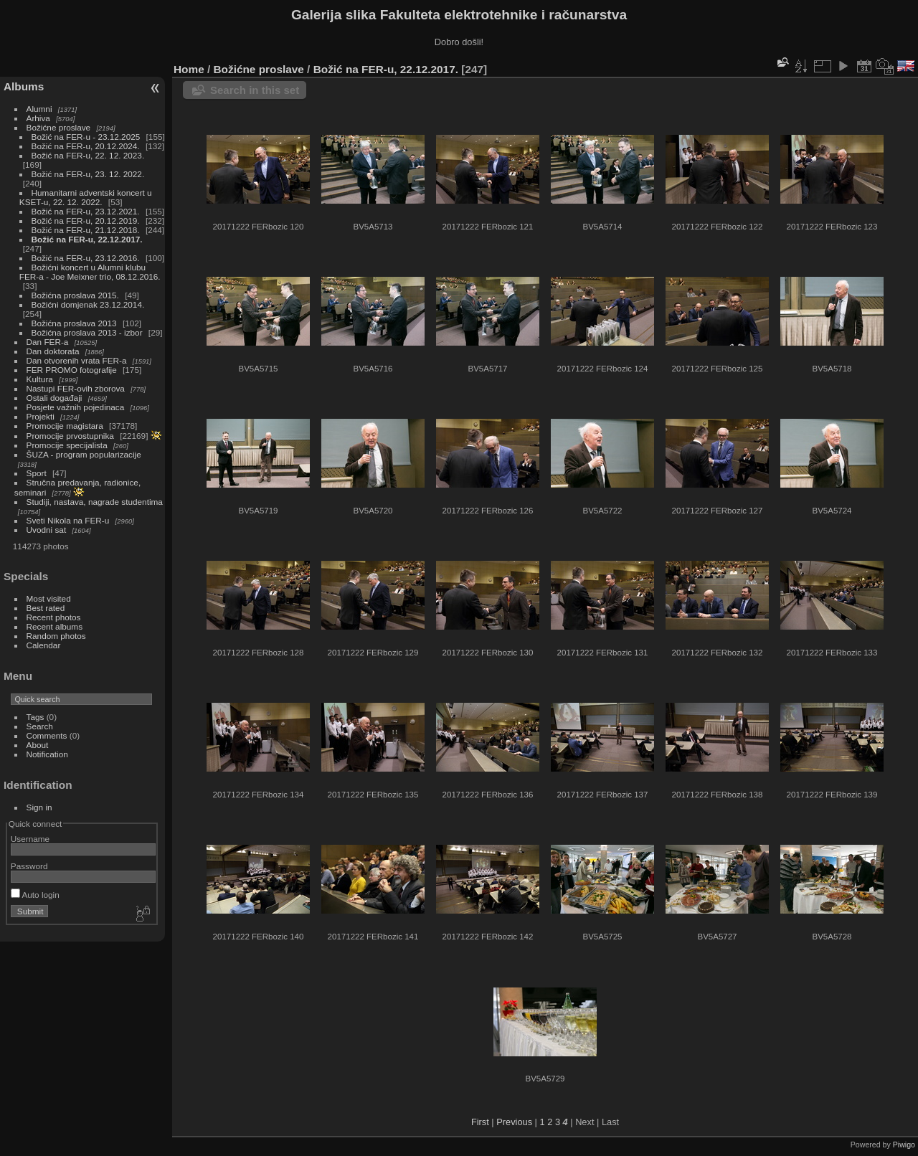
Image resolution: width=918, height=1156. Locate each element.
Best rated (46, 607)
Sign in (39, 807)
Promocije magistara (65, 425)
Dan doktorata (53, 351)
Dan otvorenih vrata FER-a (77, 360)
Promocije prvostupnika (70, 435)
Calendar (44, 645)
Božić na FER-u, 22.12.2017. (87, 239)
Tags (35, 716)
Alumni (39, 108)
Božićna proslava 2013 (74, 323)
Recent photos (54, 617)
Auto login (35, 894)
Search (40, 726)
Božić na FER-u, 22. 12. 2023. (88, 155)
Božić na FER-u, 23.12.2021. (86, 211)
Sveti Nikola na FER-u (68, 520)
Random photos (56, 635)
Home (189, 69)
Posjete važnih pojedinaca (76, 407)
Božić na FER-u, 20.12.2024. (86, 146)
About (38, 744)
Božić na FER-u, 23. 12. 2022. (88, 174)
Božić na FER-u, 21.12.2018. (86, 229)
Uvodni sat (47, 529)
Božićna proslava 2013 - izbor (87, 332)
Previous (514, 1122)
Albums (24, 86)
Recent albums (54, 626)
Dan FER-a (48, 341)
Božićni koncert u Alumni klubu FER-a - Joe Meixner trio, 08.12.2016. (90, 271)
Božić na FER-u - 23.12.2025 (86, 136)
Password (29, 866)
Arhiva (38, 118)
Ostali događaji (54, 397)
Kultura (40, 379)
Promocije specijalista (67, 445)
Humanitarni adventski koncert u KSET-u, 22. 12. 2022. (85, 197)
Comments (47, 735)
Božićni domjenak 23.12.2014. (88, 304)
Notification (47, 754)
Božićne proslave (59, 127)
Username (30, 838)
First (480, 1122)
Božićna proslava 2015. (75, 295)
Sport (37, 473)
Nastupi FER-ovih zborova (76, 388)
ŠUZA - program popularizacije (84, 454)
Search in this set (254, 90)
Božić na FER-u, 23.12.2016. (86, 257)
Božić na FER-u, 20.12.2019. (86, 220)
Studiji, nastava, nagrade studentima (95, 501)
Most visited (49, 598)
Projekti (41, 416)
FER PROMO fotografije (72, 369)
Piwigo (904, 1144)
